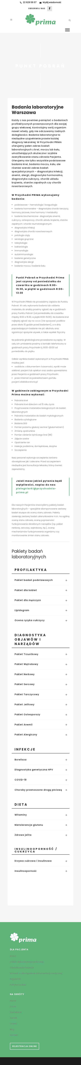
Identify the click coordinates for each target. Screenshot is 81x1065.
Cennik (13, 1017)
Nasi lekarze (16, 1012)
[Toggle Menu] (67, 29)
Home (13, 1000)
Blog (12, 1029)
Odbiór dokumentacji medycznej (26, 961)
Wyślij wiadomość (52, 2)
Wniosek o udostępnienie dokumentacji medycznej (36, 973)
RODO (13, 956)
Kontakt (14, 1035)
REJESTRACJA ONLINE (24, 1046)
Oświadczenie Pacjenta (22, 967)
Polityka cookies (18, 984)
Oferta (13, 1023)
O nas (13, 1006)
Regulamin (15, 979)
